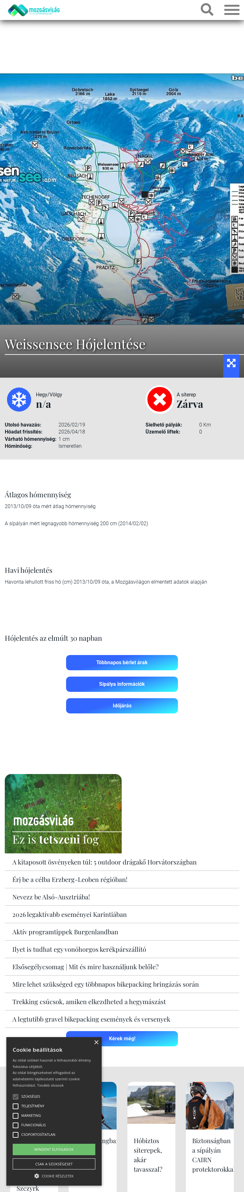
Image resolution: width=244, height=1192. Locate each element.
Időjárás (122, 706)
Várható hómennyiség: (31, 439)
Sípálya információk (122, 684)
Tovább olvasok (50, 1085)
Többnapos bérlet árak (122, 662)
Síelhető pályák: (164, 425)
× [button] (96, 1042)
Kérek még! (122, 1039)
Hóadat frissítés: (24, 432)
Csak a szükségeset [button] (54, 1164)
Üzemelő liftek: (163, 432)
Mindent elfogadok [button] (54, 1149)
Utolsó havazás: (23, 425)
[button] (54, 1175)
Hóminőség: (18, 446)
